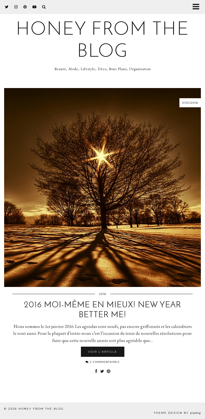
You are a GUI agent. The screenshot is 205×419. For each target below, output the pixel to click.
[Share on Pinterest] (108, 371)
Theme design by (177, 413)
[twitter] (7, 6)
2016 (102, 294)
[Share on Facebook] (96, 371)
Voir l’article (102, 352)
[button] (197, 7)
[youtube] (34, 6)
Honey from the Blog (41, 408)
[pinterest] (25, 6)
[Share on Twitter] (102, 371)
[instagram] (16, 6)
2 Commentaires (102, 362)
